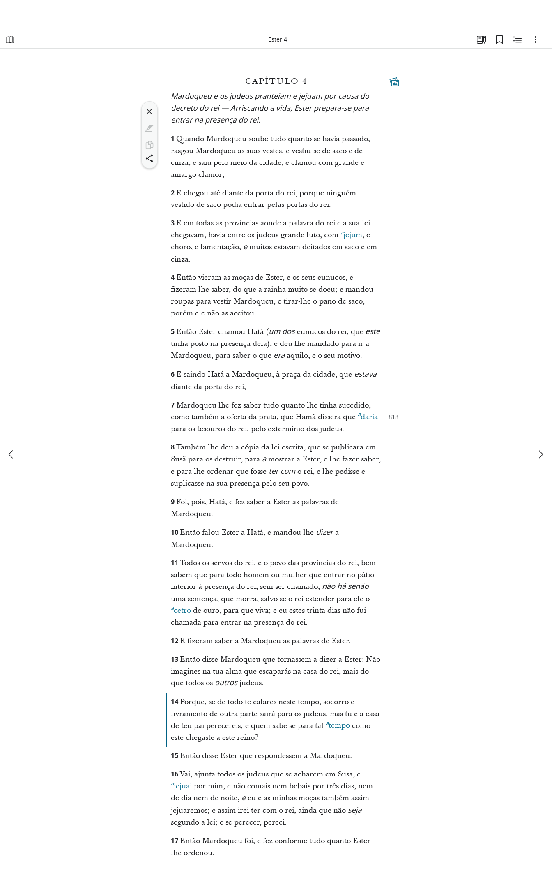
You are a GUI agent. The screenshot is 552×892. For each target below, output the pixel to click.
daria (368, 416)
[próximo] (540, 454)
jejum (351, 234)
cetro (181, 609)
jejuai (181, 785)
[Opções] (535, 39)
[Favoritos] (499, 39)
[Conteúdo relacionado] (517, 39)
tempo (338, 724)
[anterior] (11, 454)
